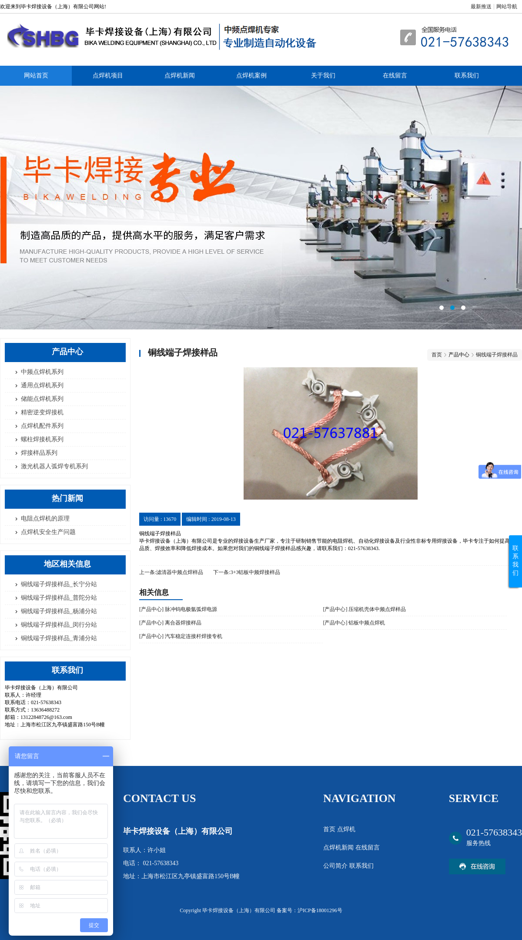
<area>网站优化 (261, 207)
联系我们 (467, 75)
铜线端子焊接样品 (497, 355)
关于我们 (323, 75)
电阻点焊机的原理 (45, 518)
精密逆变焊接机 (42, 412)
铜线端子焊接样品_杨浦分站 (59, 611)
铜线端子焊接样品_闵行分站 (59, 624)
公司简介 (336, 866)
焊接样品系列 (39, 453)
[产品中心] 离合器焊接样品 (170, 623)
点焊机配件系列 (42, 426)
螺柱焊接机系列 (42, 439)
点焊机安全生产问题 (48, 532)
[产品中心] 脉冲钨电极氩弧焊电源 (178, 609)
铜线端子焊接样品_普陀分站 (59, 597)
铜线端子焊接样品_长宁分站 (59, 584)
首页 (437, 355)
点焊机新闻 (179, 75)
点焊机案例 (251, 75)
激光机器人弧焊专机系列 (54, 466)
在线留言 (395, 75)
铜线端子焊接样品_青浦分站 (59, 638)
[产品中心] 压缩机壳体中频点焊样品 (364, 609)
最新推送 (481, 6)
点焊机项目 (108, 75)
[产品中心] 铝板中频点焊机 (354, 623)
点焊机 (346, 829)
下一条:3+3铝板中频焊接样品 (246, 572)
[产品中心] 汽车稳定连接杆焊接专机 (180, 636)
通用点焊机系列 (42, 385)
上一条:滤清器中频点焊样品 (171, 572)
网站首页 (36, 75)
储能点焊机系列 (42, 399)
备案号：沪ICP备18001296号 (309, 910)
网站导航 (506, 6)
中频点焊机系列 (42, 372)
